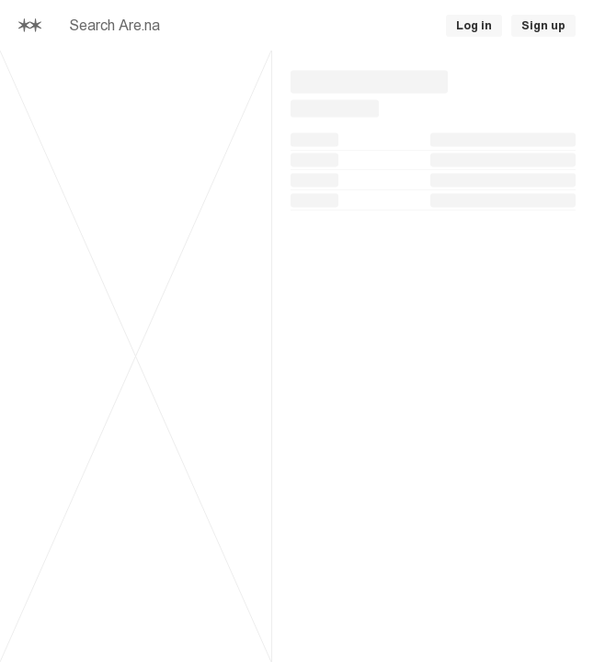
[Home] (30, 25)
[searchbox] (220, 25)
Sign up (543, 25)
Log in (474, 25)
